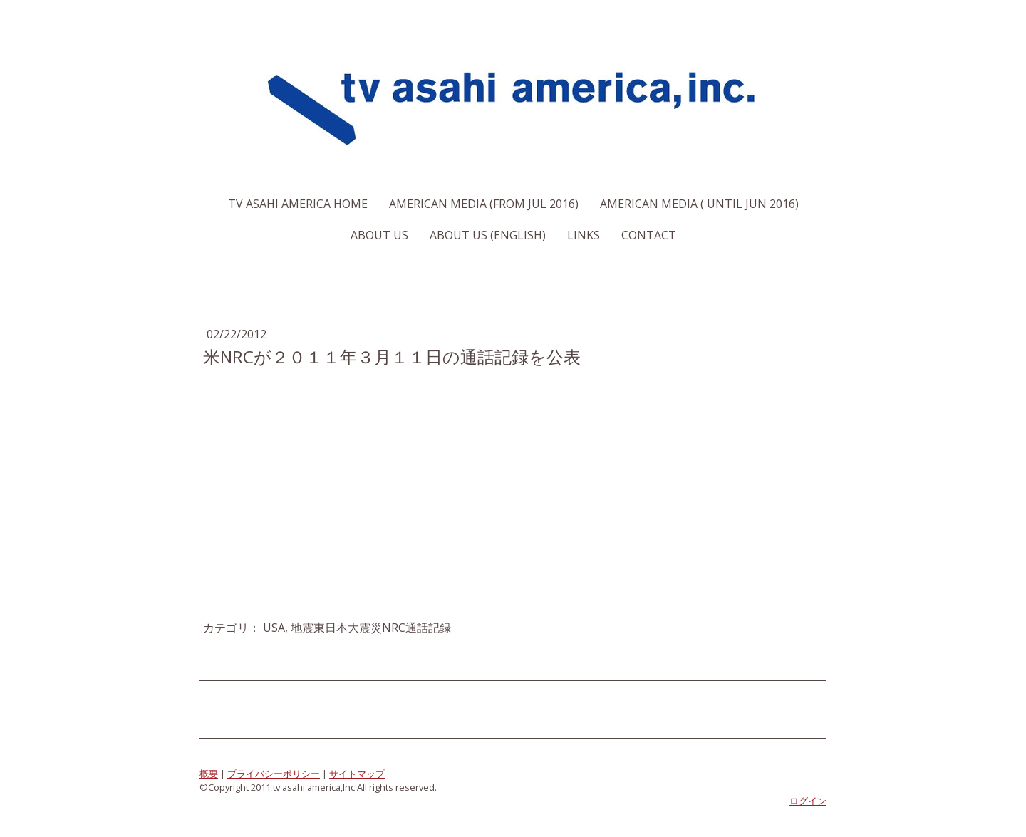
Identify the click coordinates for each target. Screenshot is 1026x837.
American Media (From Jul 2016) (484, 204)
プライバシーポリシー (273, 773)
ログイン (807, 800)
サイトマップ (357, 773)
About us (379, 235)
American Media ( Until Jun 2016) (699, 204)
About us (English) (488, 235)
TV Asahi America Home (298, 204)
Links (583, 235)
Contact (648, 235)
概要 (209, 773)
